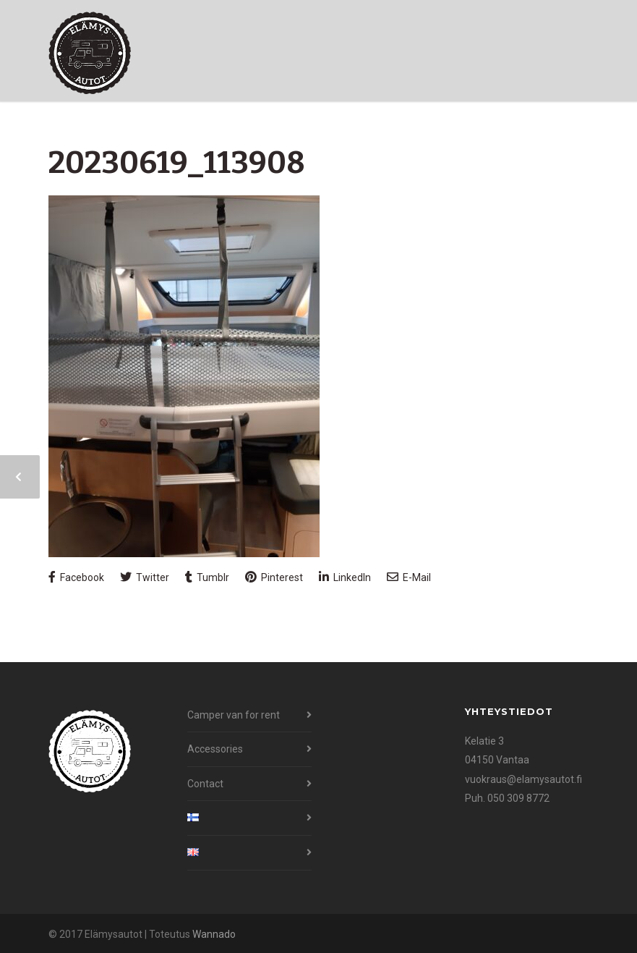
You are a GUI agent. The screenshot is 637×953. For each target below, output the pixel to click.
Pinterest (274, 577)
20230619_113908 (176, 163)
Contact (205, 783)
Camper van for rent (233, 715)
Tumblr (207, 577)
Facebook (76, 577)
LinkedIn (345, 577)
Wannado (214, 934)
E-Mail (409, 577)
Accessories (215, 749)
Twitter (144, 577)
